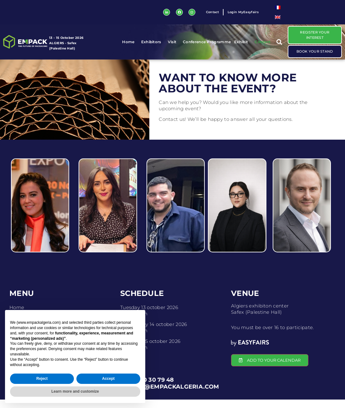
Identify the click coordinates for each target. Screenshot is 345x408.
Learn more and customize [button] (75, 391)
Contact (262, 46)
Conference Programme (207, 46)
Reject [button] (42, 378)
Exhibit (242, 46)
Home (129, 46)
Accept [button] (108, 378)
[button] (279, 46)
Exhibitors (152, 46)
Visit (174, 46)
